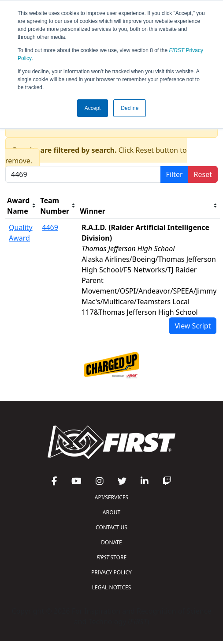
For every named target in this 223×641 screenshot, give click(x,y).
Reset (203, 174)
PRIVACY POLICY (111, 572)
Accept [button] (93, 108)
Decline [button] (129, 108)
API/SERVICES (111, 497)
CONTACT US (111, 527)
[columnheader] (21, 206)
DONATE (111, 542)
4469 (50, 227)
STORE (111, 557)
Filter (174, 174)
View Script (193, 326)
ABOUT (111, 512)
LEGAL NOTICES (111, 587)
